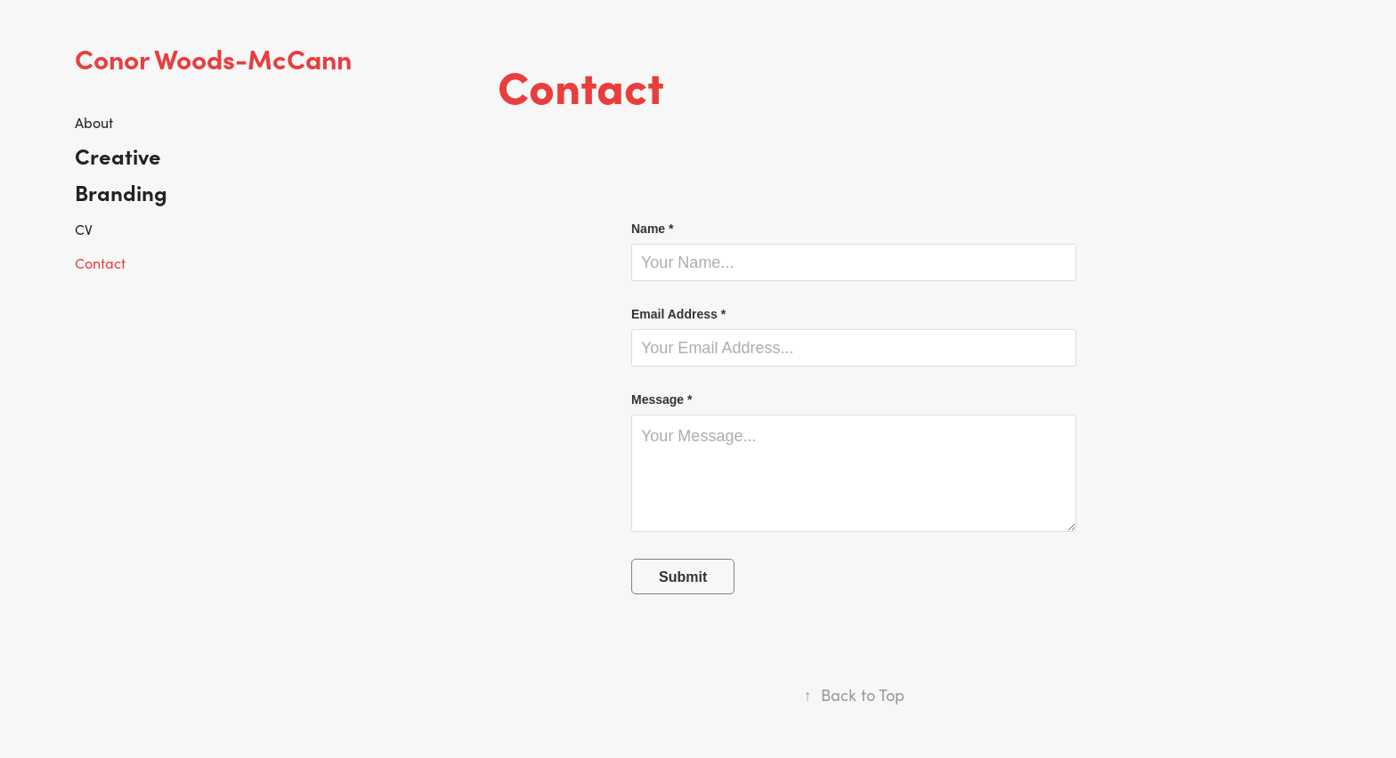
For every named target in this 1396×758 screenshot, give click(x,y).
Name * (652, 228)
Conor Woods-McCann (213, 58)
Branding (121, 191)
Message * (661, 399)
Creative (118, 155)
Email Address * (678, 314)
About (94, 122)
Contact (100, 263)
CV (84, 229)
